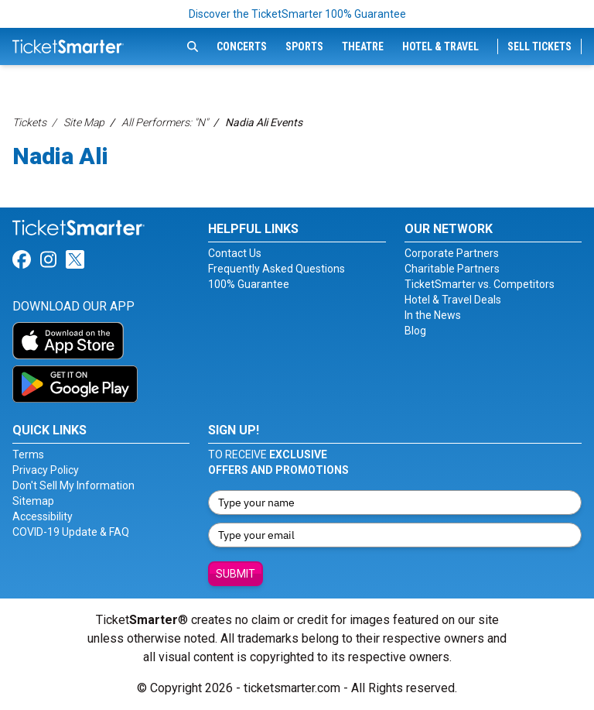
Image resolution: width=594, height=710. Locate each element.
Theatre (363, 46)
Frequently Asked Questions (276, 268)
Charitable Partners (452, 268)
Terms (28, 454)
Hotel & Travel (440, 46)
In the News (433, 315)
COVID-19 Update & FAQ (70, 532)
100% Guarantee (248, 284)
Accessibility (42, 516)
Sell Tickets (539, 46)
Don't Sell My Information (73, 485)
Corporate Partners (452, 253)
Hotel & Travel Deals (453, 299)
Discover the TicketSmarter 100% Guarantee (297, 14)
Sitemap (33, 501)
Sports (304, 46)
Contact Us (234, 253)
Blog (415, 330)
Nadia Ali (60, 156)
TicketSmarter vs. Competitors (480, 284)
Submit (235, 574)
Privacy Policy (45, 470)
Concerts (242, 46)
